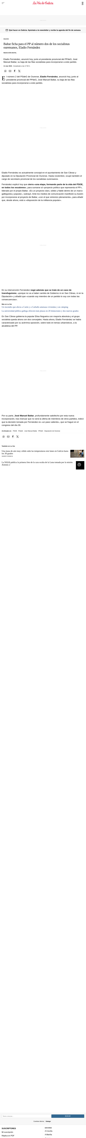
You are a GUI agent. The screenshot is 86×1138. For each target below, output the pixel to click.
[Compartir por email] (10, 71)
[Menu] (3, 3)
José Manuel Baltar (30, 431)
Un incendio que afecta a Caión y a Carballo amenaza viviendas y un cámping (35, 307)
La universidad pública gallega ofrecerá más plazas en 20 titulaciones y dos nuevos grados (40, 311)
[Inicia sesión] (82, 3)
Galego (48, 1121)
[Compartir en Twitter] (19, 71)
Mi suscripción (7, 1132)
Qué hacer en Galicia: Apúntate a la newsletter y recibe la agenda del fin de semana (45, 30)
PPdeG (40, 431)
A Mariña (48, 1135)
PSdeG (20, 431)
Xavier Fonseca (7, 456)
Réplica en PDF (8, 1136)
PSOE (15, 431)
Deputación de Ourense (52, 431)
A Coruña (48, 1131)
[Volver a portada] (43, 3)
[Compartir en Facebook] (15, 71)
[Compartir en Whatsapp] (5, 71)
